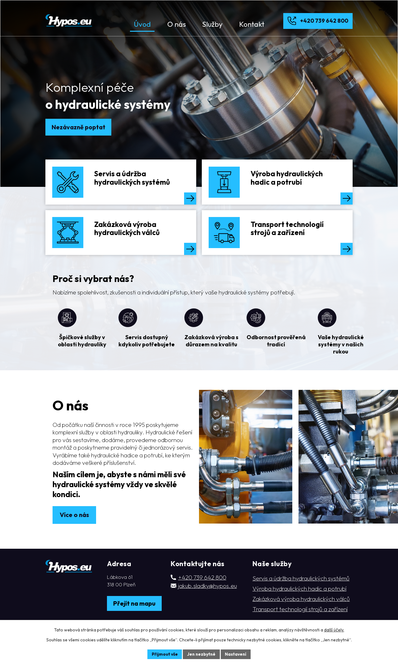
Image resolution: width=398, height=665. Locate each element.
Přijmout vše (163, 654)
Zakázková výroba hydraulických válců (301, 617)
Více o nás (74, 533)
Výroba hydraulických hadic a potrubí (299, 607)
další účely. (334, 629)
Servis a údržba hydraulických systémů (300, 596)
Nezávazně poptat (79, 127)
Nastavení (236, 654)
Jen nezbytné (201, 654)
